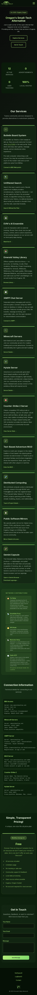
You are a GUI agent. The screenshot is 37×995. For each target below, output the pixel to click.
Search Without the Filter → (12, 208)
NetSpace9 (18, 973)
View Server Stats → (10, 431)
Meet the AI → (8, 242)
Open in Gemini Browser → (12, 577)
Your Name (6, 922)
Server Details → (9, 352)
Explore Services (18, 38)
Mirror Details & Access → (12, 539)
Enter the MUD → (9, 467)
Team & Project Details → (12, 503)
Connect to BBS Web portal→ (13, 167)
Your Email (6, 931)
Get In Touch (18, 45)
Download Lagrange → (11, 580)
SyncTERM (11, 144)
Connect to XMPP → (10, 321)
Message (6, 941)
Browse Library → (9, 282)
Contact (18, 980)
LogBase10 (18, 976)
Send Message (16, 957)
